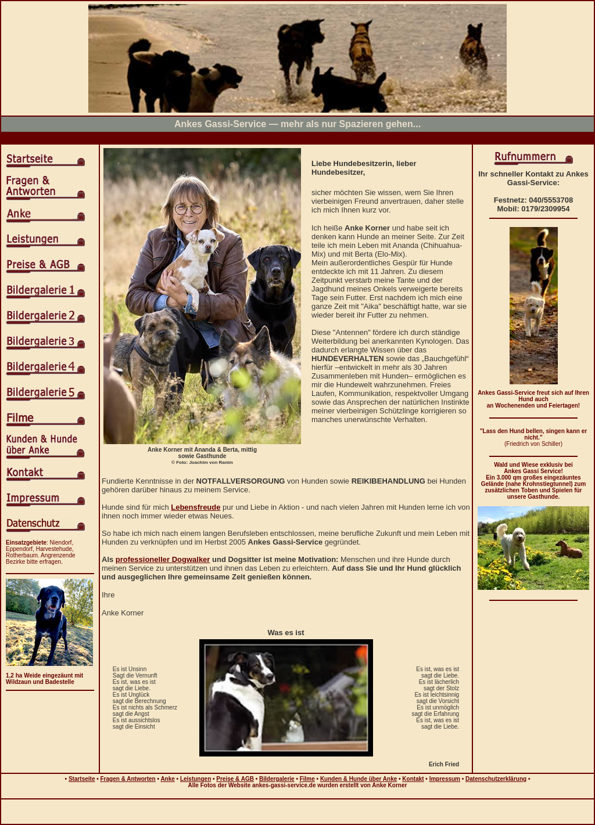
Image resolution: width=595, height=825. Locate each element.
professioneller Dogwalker (163, 559)
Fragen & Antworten (128, 779)
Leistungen (195, 779)
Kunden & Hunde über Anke (358, 779)
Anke (167, 779)
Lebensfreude (195, 507)
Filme (307, 779)
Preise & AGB (235, 779)
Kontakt (413, 779)
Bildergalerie (277, 779)
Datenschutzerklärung (495, 779)
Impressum (444, 779)
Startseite (82, 779)
